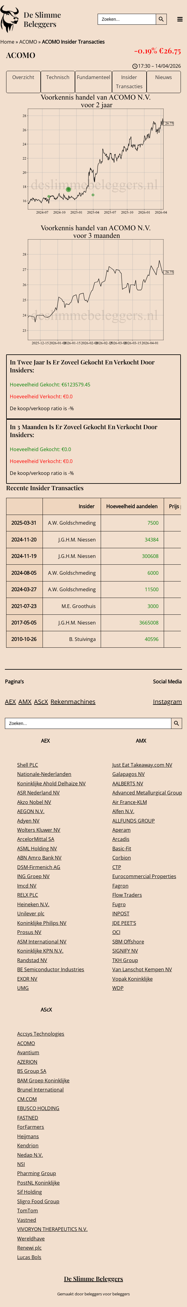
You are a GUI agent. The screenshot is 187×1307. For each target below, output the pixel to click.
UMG (23, 987)
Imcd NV (26, 885)
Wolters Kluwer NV (38, 829)
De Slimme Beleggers (42, 19)
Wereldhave (31, 1238)
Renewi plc (29, 1247)
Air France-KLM (129, 802)
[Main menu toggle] (180, 19)
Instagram (167, 701)
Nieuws (163, 77)
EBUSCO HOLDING (38, 1108)
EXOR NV (27, 978)
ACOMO (28, 41)
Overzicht (23, 77)
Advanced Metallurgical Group (147, 792)
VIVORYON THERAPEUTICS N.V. (52, 1229)
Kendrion (28, 1145)
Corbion (121, 857)
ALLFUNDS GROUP (133, 820)
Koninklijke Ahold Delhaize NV (51, 783)
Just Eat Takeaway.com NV (142, 764)
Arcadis (120, 838)
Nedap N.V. (30, 1154)
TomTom (27, 1210)
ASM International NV (41, 941)
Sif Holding (29, 1191)
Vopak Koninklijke (132, 978)
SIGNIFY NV (125, 950)
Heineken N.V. (33, 904)
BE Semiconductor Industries (50, 969)
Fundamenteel (93, 77)
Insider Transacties (129, 82)
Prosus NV (29, 932)
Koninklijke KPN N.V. (40, 950)
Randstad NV (32, 960)
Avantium (28, 1052)
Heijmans (28, 1136)
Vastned (26, 1219)
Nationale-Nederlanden (44, 773)
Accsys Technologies (40, 1033)
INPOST (120, 913)
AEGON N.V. (30, 811)
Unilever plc (30, 913)
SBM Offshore (128, 941)
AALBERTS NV (127, 783)
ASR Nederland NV (38, 792)
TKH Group (125, 960)
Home (7, 41)
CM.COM (27, 1098)
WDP (118, 987)
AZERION (27, 1061)
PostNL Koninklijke (38, 1182)
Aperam (121, 829)
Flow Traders (127, 894)
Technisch (57, 77)
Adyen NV (28, 820)
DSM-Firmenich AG (38, 867)
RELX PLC (27, 894)
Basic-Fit (121, 848)
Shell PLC (27, 764)
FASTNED (27, 1117)
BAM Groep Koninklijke (43, 1080)
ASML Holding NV (37, 848)
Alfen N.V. (123, 811)
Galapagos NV (128, 773)
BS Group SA (31, 1070)
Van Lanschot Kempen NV (142, 969)
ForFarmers (30, 1126)
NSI (21, 1164)
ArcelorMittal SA (35, 838)
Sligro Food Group (38, 1201)
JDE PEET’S (124, 922)
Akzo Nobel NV (34, 802)
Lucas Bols (29, 1257)
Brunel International (40, 1089)
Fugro (119, 904)
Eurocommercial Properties (144, 876)
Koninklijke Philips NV (41, 922)
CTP (116, 867)
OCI (116, 932)
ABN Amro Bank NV (39, 857)
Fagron (120, 885)
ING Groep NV (33, 876)
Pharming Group (36, 1173)
